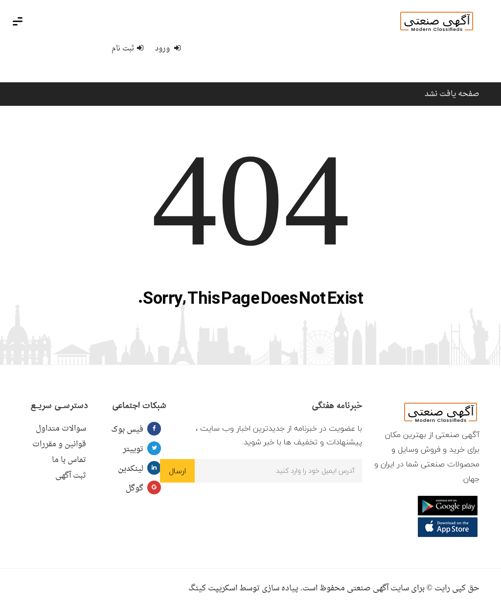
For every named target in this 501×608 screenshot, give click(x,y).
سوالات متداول (61, 428)
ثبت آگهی (70, 475)
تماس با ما (69, 460)
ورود (168, 49)
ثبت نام (127, 49)
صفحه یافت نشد (452, 94)
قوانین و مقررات (59, 444)
